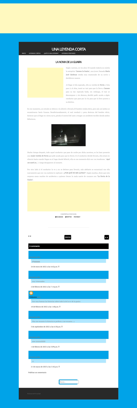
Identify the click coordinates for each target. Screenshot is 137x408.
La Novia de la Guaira (68, 62)
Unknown (33, 297)
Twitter (68, 217)
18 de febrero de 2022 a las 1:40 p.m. (45, 306)
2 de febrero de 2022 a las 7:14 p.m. (44, 287)
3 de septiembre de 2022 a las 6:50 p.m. (46, 326)
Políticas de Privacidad (34, 393)
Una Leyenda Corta (69, 49)
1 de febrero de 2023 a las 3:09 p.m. (44, 347)
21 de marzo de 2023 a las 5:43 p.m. (44, 367)
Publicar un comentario (37, 372)
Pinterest (77, 217)
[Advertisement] (64, 18)
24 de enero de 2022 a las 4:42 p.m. (44, 266)
